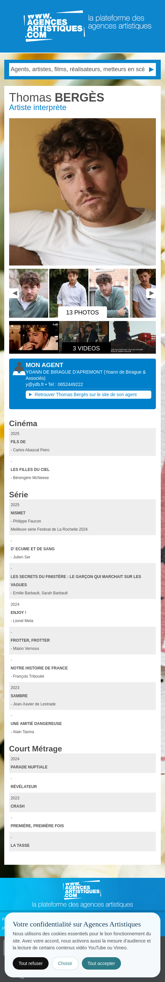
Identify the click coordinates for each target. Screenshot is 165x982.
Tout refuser (31, 963)
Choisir (65, 963)
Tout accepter (101, 963)
